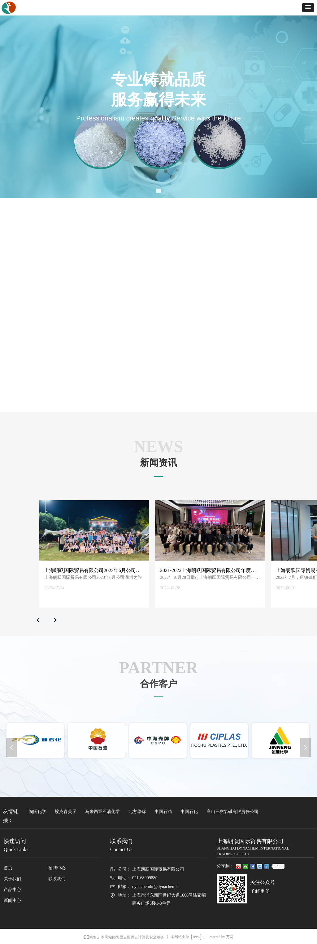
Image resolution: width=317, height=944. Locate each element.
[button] (308, 7)
